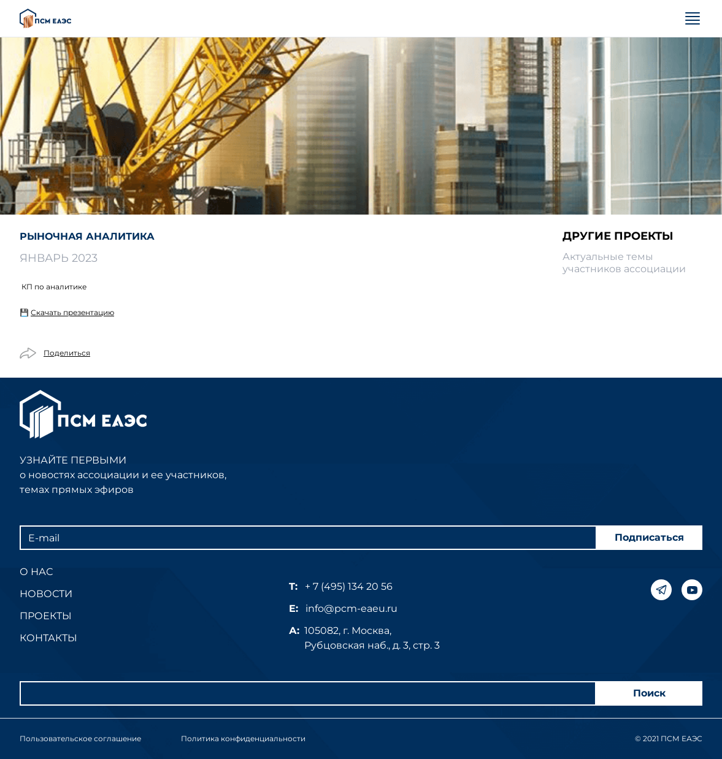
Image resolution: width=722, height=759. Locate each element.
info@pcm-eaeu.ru (351, 608)
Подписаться (649, 537)
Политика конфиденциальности (243, 738)
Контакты (48, 638)
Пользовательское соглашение (80, 738)
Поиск (649, 693)
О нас (36, 572)
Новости (46, 594)
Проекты (46, 616)
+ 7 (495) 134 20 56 (349, 586)
